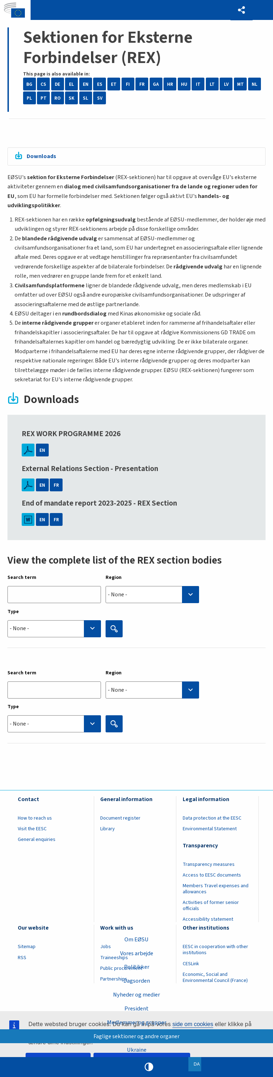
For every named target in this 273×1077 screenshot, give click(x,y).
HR (170, 84)
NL (254, 84)
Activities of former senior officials (211, 906)
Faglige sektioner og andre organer (136, 1036)
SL (85, 98)
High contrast (148, 1067)
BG (29, 84)
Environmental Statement (210, 828)
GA (156, 84)
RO (57, 98)
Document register (120, 818)
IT (198, 84)
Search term (21, 577)
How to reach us (35, 818)
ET (114, 84)
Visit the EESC (32, 828)
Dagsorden (136, 981)
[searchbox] (152, 594)
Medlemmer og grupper (136, 1022)
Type (13, 611)
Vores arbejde (136, 953)
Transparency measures (209, 864)
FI (128, 84)
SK (71, 98)
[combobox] (152, 594)
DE (57, 84)
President (136, 1008)
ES (99, 84)
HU (184, 84)
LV (226, 84)
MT (240, 84)
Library (107, 828)
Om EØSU (136, 939)
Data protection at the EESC (212, 818)
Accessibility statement (208, 919)
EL (71, 84)
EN (86, 84)
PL (29, 98)
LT (212, 84)
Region (114, 577)
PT (44, 98)
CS (43, 84)
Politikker (136, 967)
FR (142, 84)
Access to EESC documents (212, 875)
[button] (241, 10)
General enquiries (36, 839)
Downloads (42, 156)
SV (99, 98)
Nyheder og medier (136, 994)
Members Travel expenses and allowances (215, 888)
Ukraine (136, 1050)
